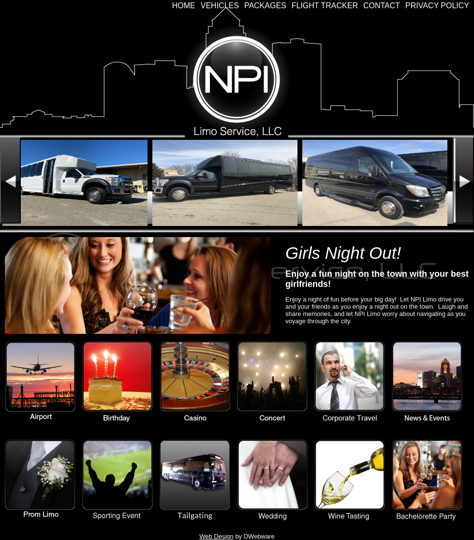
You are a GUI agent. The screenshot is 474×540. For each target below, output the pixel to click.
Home (183, 5)
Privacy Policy (437, 5)
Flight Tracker (325, 5)
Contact (381, 5)
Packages (265, 5)
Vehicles (220, 5)
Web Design (216, 536)
